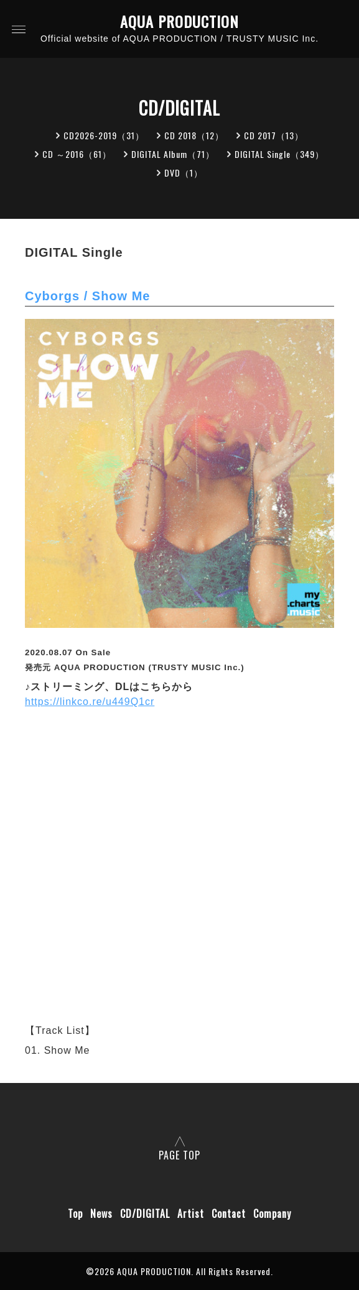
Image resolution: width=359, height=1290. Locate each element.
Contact (229, 1213)
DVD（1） (183, 172)
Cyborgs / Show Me (87, 296)
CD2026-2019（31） (103, 135)
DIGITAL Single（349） (279, 153)
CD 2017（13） (274, 135)
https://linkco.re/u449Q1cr (89, 701)
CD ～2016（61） (76, 153)
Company (272, 1213)
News (101, 1213)
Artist (190, 1213)
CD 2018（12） (194, 135)
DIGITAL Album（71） (173, 153)
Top (75, 1213)
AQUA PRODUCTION (179, 21)
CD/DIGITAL (145, 1213)
